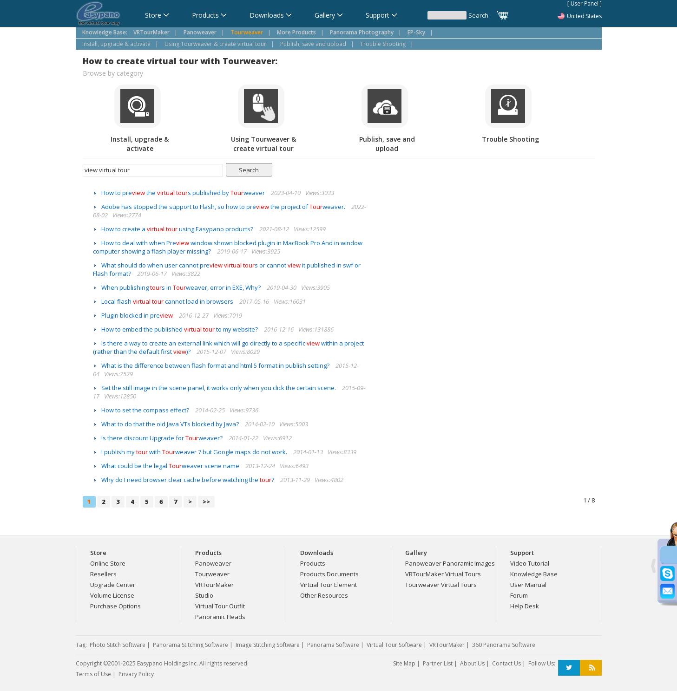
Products (312, 563)
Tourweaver (212, 574)
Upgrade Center (112, 584)
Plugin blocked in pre (137, 315)
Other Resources (324, 595)
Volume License (112, 595)
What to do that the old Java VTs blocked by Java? (170, 424)
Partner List (438, 663)
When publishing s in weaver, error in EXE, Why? (181, 287)
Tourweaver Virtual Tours (441, 584)
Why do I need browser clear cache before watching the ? (188, 480)
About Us (472, 663)
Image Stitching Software (268, 645)
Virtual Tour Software (394, 645)
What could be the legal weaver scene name (171, 466)
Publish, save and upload (313, 44)
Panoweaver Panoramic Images (450, 563)
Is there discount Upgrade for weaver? (162, 438)
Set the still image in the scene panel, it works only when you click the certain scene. (219, 388)
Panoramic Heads (220, 617)
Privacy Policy (136, 674)
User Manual (528, 584)
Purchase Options (115, 606)
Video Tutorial (529, 563)
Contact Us (506, 663)
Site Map (404, 663)
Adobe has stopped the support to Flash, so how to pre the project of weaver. (224, 206)
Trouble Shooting (383, 44)
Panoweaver (213, 563)
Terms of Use (93, 674)
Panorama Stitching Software (190, 645)
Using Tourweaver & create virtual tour (215, 44)
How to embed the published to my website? (180, 329)
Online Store (107, 563)
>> (206, 501)
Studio (204, 595)
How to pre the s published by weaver (183, 193)
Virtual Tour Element (328, 584)
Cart (503, 15)
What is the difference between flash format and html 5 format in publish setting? (216, 365)
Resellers (103, 574)
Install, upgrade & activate (116, 44)
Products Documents (329, 574)
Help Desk (524, 606)
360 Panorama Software (503, 645)
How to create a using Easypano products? (178, 229)
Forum (519, 595)
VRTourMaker (214, 584)
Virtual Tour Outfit (220, 606)
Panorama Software (333, 645)
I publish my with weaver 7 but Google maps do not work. (195, 452)
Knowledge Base (534, 574)
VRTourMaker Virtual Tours (443, 574)
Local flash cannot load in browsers (168, 301)
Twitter (569, 668)
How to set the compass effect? (146, 410)
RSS (591, 668)
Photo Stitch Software (117, 645)
